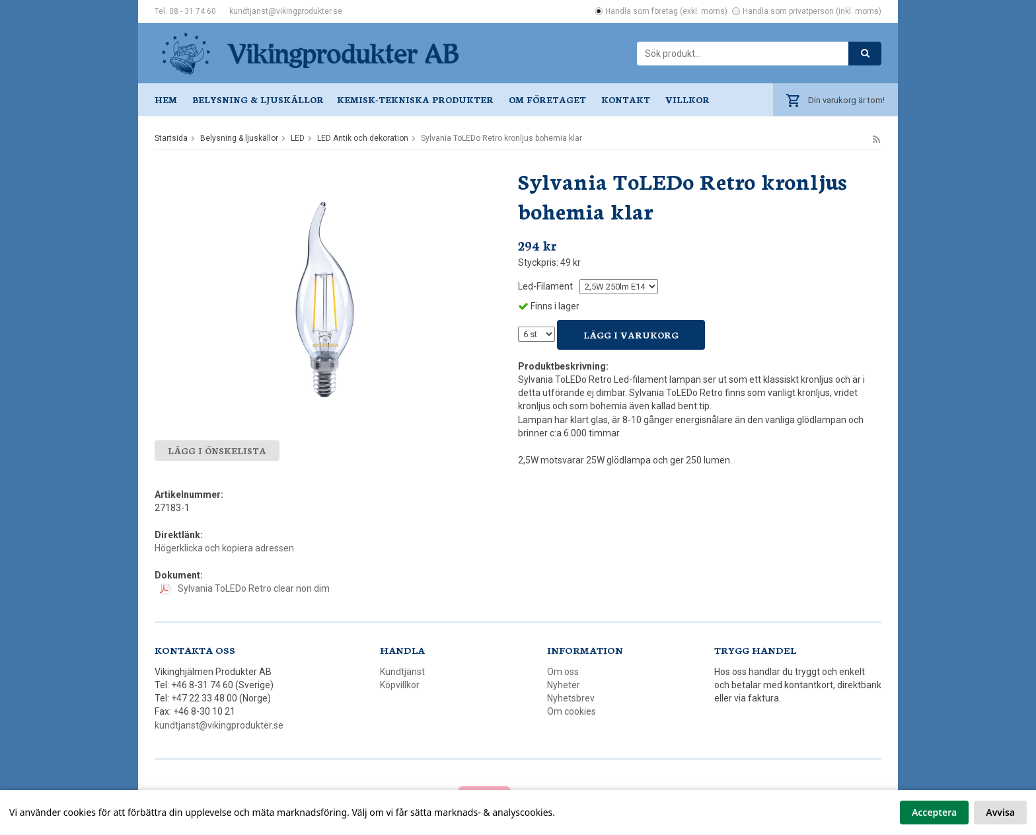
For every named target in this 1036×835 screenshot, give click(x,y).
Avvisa (1000, 812)
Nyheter (563, 685)
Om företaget (547, 99)
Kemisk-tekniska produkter (415, 99)
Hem (166, 99)
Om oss (563, 671)
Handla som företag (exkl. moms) (666, 11)
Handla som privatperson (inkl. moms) (812, 11)
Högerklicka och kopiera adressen (224, 548)
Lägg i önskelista (217, 450)
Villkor (687, 99)
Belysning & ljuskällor (258, 99)
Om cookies (571, 711)
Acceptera (934, 812)
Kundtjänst (402, 671)
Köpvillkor (400, 685)
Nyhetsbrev (571, 698)
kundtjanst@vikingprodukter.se (285, 11)
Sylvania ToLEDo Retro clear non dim (245, 588)
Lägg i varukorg (631, 335)
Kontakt (625, 99)
